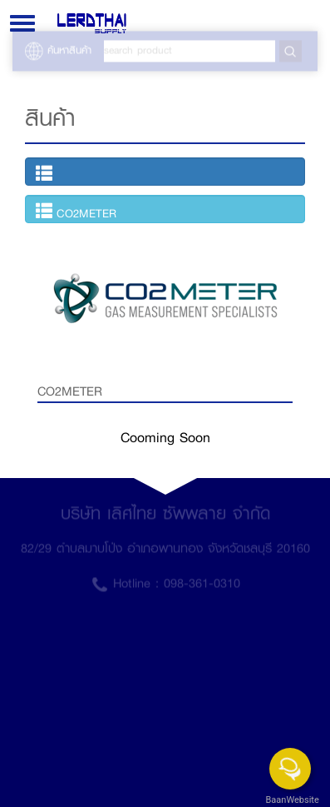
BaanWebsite (291, 800)
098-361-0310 (202, 580)
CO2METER (76, 212)
